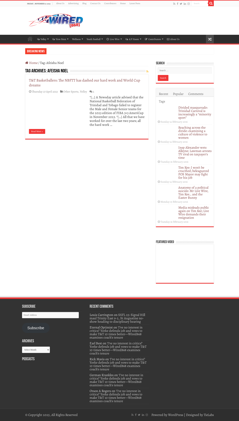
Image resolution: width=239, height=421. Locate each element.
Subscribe (35, 328)
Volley (41, 39)
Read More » (37, 131)
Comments (195, 94)
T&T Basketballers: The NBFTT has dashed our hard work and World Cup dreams (84, 83)
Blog (84, 3)
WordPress (175, 415)
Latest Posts (134, 3)
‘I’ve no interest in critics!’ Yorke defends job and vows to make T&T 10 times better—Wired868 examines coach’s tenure (116, 332)
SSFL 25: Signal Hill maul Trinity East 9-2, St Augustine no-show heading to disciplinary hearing (117, 318)
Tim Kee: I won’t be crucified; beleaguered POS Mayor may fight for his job (193, 172)
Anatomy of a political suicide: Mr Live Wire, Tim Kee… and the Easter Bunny (193, 192)
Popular (178, 94)
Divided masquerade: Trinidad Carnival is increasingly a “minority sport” (194, 112)
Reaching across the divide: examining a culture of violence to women (192, 132)
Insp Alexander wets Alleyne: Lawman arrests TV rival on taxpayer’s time (195, 152)
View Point (59, 39)
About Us (60, 3)
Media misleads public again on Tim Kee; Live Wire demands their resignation (193, 212)
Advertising (73, 3)
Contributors (110, 3)
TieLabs (209, 415)
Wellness (76, 39)
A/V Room (132, 39)
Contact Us (95, 3)
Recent (163, 94)
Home (123, 3)
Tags (162, 101)
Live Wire (113, 39)
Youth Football (93, 39)
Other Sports (70, 91)
